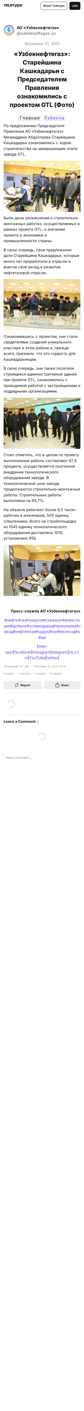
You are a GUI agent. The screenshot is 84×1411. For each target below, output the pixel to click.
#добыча (18, 626)
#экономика (64, 626)
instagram (41, 652)
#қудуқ (42, 631)
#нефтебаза (24, 631)
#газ (22, 620)
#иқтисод (66, 631)
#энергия (34, 620)
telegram (60, 652)
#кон (53, 631)
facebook (22, 652)
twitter (52, 658)
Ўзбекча (54, 118)
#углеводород (40, 626)
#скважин (52, 620)
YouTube (37, 658)
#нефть (11, 620)
